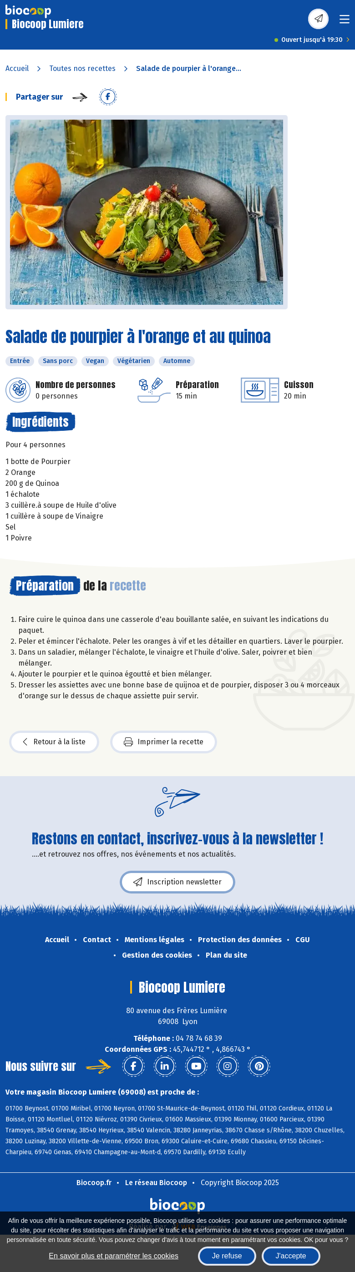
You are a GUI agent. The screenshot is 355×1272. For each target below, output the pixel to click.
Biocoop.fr (94, 1182)
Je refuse (227, 1256)
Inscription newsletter (177, 882)
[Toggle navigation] (345, 22)
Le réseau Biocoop (156, 1182)
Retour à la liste (54, 742)
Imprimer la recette (163, 742)
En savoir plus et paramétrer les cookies (113, 1256)
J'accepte (291, 1256)
